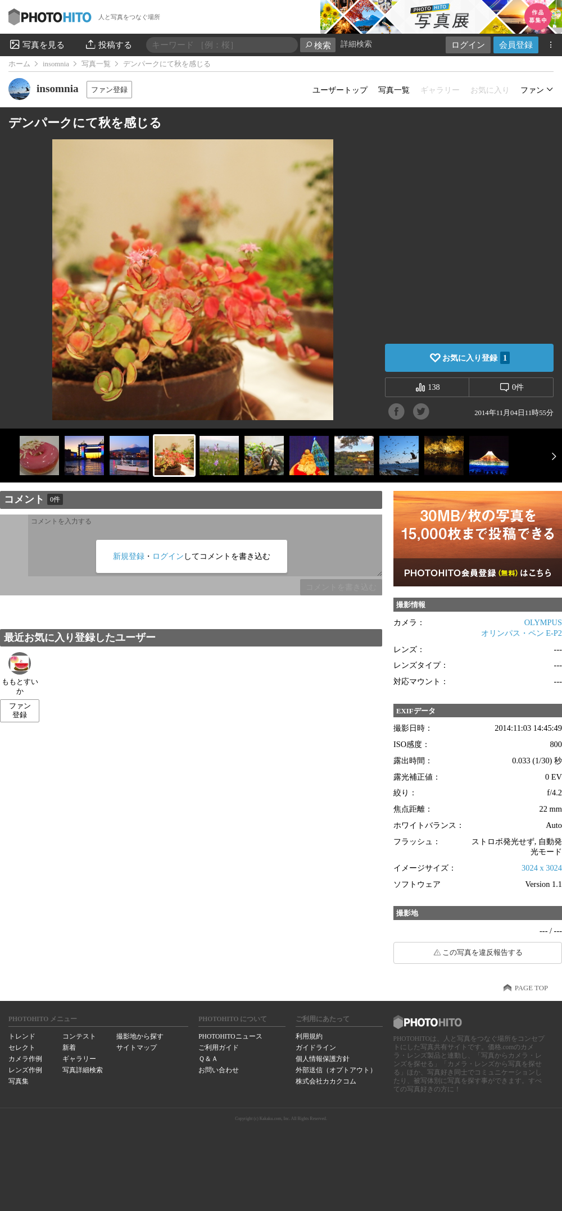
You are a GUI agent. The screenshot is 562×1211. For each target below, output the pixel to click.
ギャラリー (79, 1058)
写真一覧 (96, 64)
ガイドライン (316, 1047)
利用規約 (309, 1036)
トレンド (21, 1036)
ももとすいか (20, 673)
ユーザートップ (340, 89)
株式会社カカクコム (326, 1081)
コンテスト (79, 1036)
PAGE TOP (531, 988)
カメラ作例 (25, 1058)
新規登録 (128, 556)
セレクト (21, 1047)
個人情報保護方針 (323, 1058)
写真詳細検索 (82, 1070)
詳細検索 (356, 44)
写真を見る (36, 44)
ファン (532, 89)
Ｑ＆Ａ (208, 1058)
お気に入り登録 (476, 358)
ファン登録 (109, 89)
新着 (69, 1047)
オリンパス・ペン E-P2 (521, 633)
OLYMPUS (543, 622)
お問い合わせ (218, 1070)
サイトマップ (136, 1047)
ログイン (468, 44)
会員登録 (516, 44)
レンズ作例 (25, 1070)
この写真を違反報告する (482, 953)
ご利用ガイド (218, 1047)
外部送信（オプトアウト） (336, 1070)
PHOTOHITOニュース (230, 1036)
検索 (318, 45)
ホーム (19, 64)
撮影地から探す (140, 1036)
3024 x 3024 (542, 867)
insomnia (56, 64)
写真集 (18, 1081)
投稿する (108, 44)
